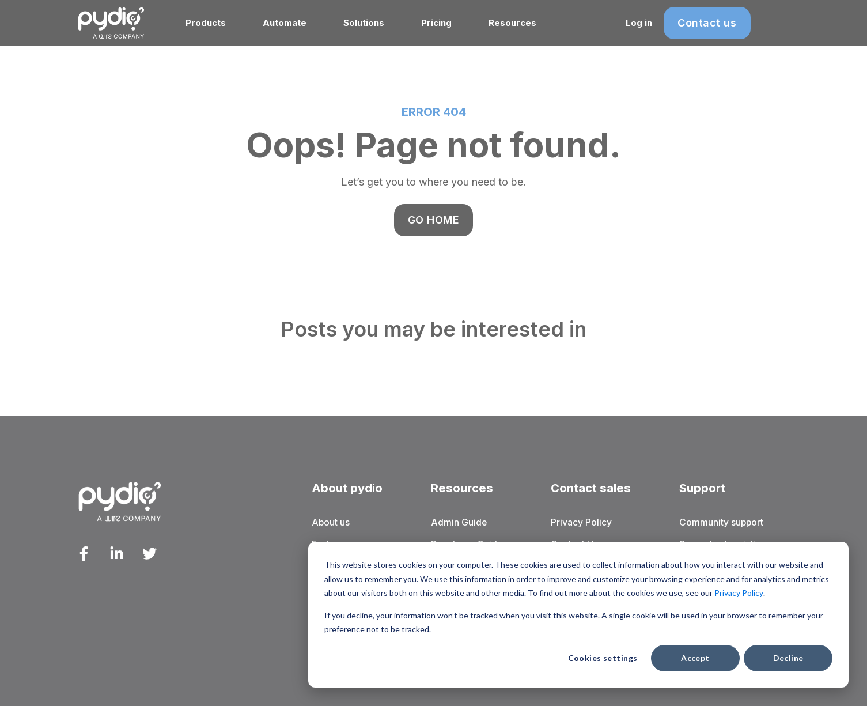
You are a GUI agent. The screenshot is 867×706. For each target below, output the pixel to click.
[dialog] (578, 615)
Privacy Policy (738, 593)
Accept (695, 658)
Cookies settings (603, 658)
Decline (788, 658)
